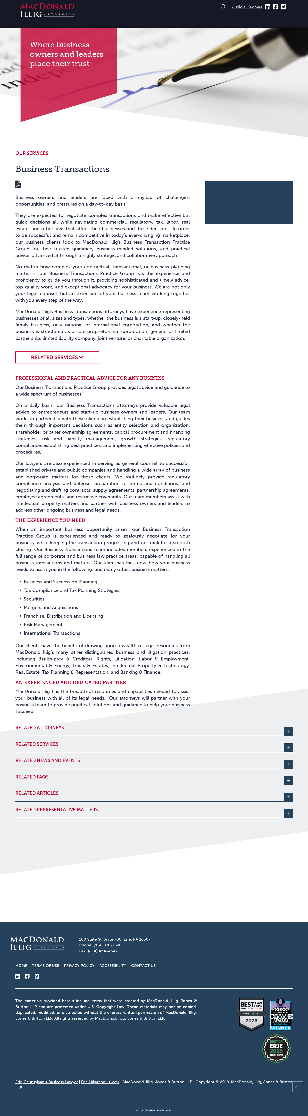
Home (21, 965)
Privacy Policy (82, 965)
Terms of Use (47, 965)
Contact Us (150, 965)
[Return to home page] (47, 15)
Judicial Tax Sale (247, 6)
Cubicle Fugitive (165, 1110)
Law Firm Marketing (145, 1110)
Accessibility (118, 965)
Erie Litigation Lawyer (107, 1082)
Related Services (54, 394)
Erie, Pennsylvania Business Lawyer (49, 1082)
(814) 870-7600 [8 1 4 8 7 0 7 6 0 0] (108, 944)
